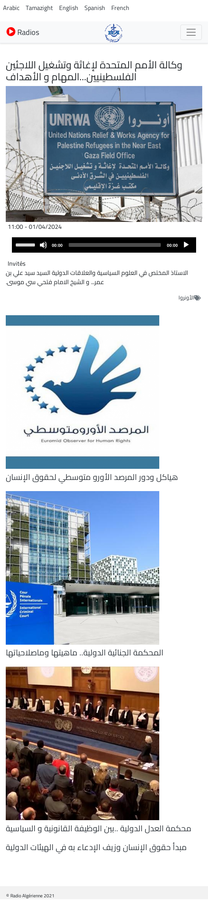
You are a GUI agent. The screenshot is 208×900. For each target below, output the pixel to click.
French (120, 7)
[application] (104, 245)
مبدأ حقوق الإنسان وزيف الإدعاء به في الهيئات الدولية (96, 847)
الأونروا (186, 298)
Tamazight (39, 7)
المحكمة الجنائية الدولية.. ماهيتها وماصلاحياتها (84, 652)
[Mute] (43, 245)
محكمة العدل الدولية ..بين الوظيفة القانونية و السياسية (98, 828)
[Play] (186, 245)
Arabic (11, 7)
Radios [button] (23, 32)
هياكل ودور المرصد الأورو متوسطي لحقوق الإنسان (92, 477)
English (68, 7)
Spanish (94, 7)
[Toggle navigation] (191, 32)
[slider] (115, 245)
